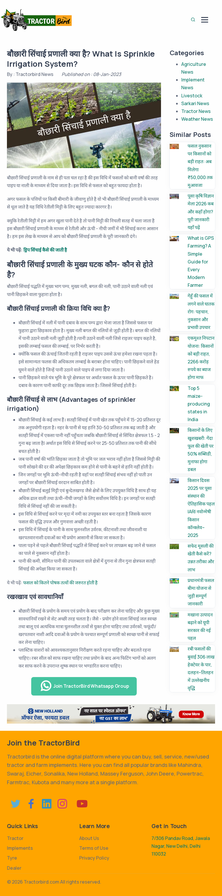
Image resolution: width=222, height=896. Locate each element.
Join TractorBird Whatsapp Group (84, 686)
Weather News (197, 119)
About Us (89, 838)
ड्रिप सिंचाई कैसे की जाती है (45, 250)
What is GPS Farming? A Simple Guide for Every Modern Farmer (201, 261)
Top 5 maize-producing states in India (199, 404)
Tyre (12, 858)
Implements (20, 848)
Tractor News (196, 111)
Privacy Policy (94, 858)
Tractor (15, 838)
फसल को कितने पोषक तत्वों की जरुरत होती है (60, 582)
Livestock (191, 95)
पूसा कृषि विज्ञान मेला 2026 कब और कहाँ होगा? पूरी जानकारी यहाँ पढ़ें (201, 211)
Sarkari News (195, 103)
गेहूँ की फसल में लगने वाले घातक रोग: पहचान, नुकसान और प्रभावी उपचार (201, 311)
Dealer (14, 868)
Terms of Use (93, 848)
